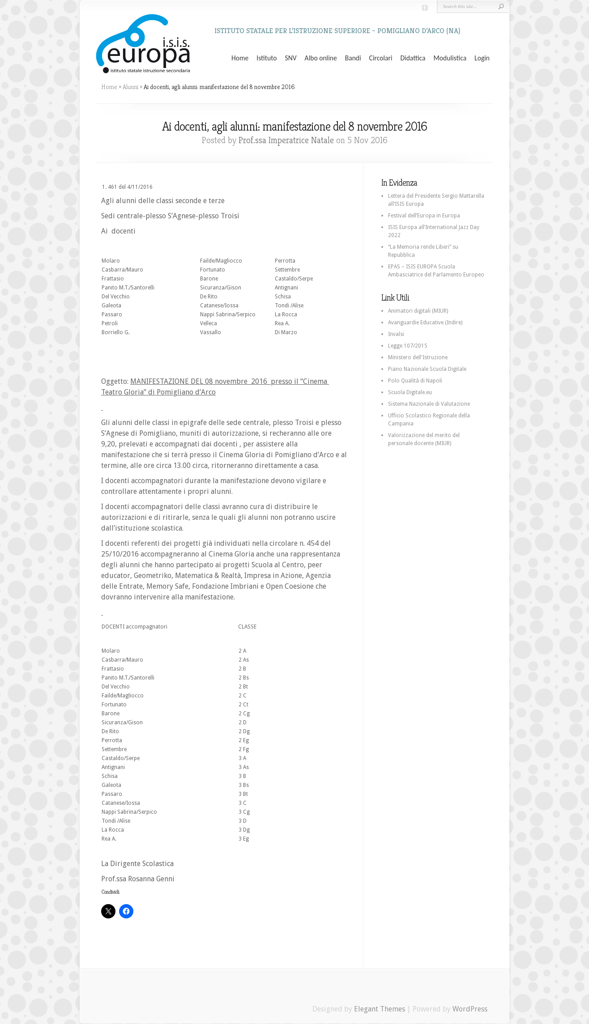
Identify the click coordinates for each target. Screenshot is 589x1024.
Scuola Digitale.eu (410, 392)
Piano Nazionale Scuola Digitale (427, 369)
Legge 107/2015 (407, 346)
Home (239, 58)
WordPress (469, 1009)
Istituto (266, 58)
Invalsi (396, 334)
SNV (291, 58)
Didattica (412, 58)
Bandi (353, 58)
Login (482, 58)
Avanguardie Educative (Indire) (425, 322)
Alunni (130, 87)
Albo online (321, 58)
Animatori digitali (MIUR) (418, 311)
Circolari (381, 58)
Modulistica (449, 58)
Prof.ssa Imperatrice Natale (286, 140)
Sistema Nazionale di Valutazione (429, 404)
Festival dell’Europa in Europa (424, 215)
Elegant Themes (379, 1009)
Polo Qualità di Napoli (415, 381)
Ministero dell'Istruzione (418, 357)
